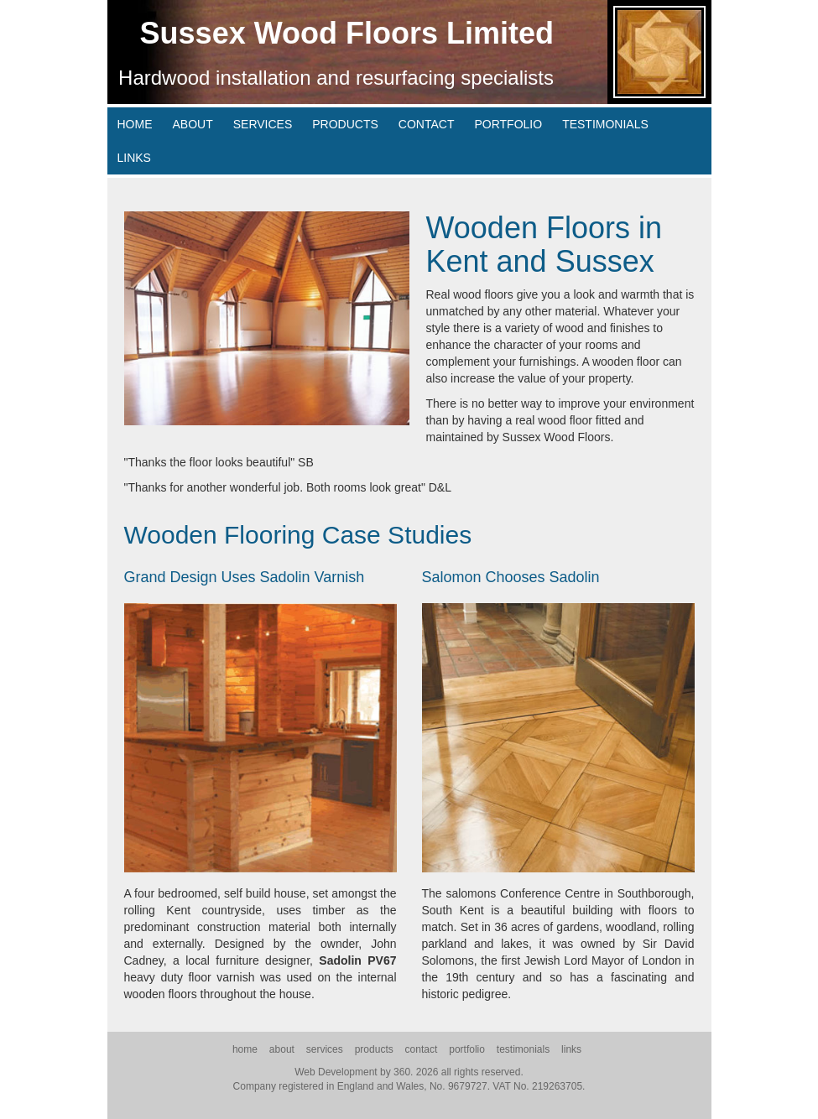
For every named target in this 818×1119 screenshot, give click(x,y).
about (193, 124)
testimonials (605, 124)
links (134, 157)
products (345, 124)
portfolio (508, 124)
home (135, 124)
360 (401, 1072)
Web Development (336, 1072)
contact (427, 124)
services (263, 124)
